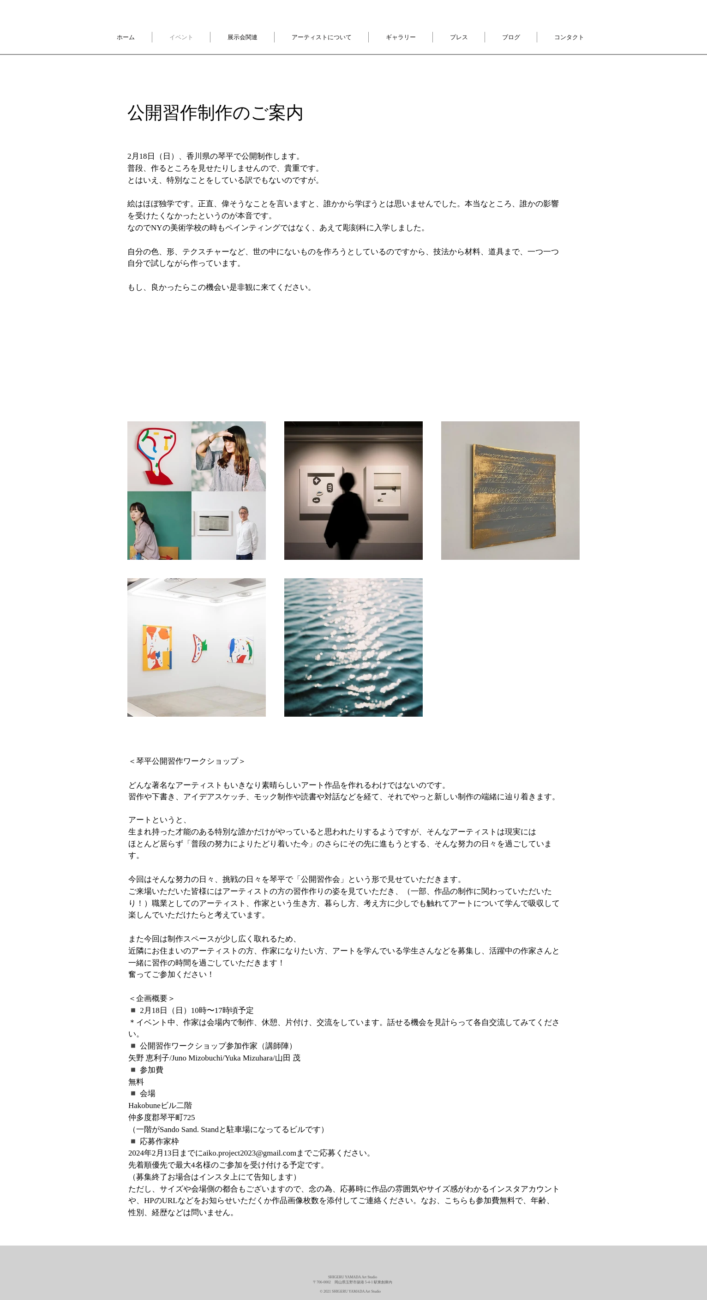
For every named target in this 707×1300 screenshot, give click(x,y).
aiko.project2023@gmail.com (250, 1153)
